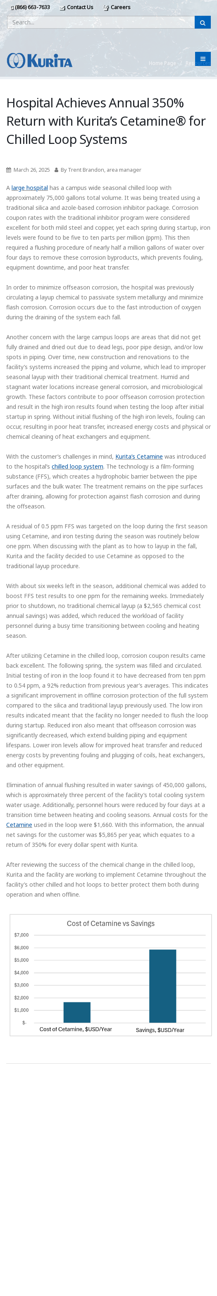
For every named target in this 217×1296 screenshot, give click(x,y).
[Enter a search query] (101, 22)
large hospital (30, 188)
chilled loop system (77, 466)
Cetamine (19, 825)
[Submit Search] (203, 22)
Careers (117, 7)
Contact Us (76, 7)
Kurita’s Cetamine (139, 456)
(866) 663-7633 (30, 7)
